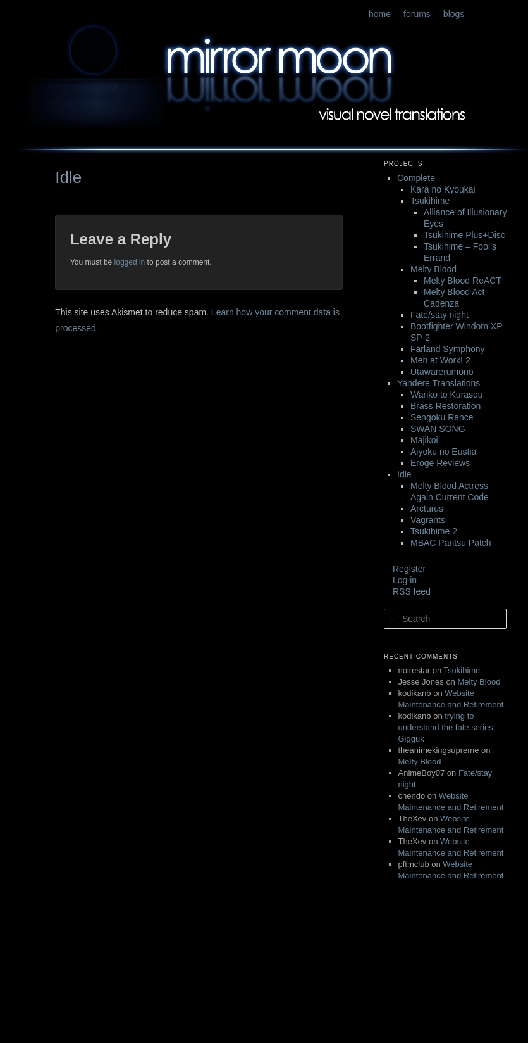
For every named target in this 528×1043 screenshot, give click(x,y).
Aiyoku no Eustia (443, 451)
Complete (416, 178)
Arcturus (426, 508)
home (380, 14)
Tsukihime (430, 201)
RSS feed (412, 591)
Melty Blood (433, 269)
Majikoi (424, 440)
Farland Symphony (447, 349)
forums (417, 14)
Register (409, 569)
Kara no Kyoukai (443, 189)
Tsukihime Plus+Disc (464, 235)
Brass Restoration (445, 406)
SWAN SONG (437, 429)
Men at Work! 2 (440, 360)
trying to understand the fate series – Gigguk (449, 727)
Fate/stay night (439, 315)
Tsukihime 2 (433, 531)
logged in (129, 262)
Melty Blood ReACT (462, 280)
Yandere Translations (438, 383)
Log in (405, 580)
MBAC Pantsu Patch (450, 543)
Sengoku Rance (442, 417)
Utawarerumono (442, 372)
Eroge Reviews (440, 463)
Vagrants (427, 520)
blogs (453, 14)
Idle (404, 474)
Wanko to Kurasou (446, 394)
